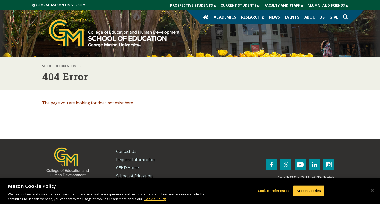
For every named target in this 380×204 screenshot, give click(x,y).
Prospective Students (194, 5)
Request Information (135, 159)
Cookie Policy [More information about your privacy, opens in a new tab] (155, 199)
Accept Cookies (309, 190)
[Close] (372, 190)
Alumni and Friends (329, 5)
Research (253, 17)
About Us (314, 17)
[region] (190, 191)
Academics (225, 17)
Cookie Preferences (273, 190)
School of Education (134, 176)
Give (333, 17)
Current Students (241, 5)
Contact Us (126, 151)
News (274, 17)
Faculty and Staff (284, 5)
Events (292, 17)
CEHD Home (127, 167)
